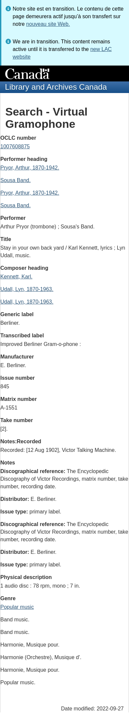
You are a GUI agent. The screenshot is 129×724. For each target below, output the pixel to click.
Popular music (17, 607)
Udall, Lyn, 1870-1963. (26, 289)
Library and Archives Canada (56, 86)
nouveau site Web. (48, 24)
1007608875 (15, 146)
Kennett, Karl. (16, 276)
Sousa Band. (15, 180)
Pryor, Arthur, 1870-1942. (29, 167)
